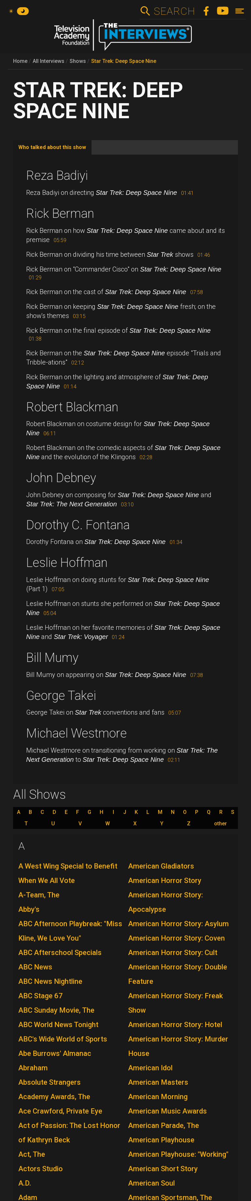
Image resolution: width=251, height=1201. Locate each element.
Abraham (33, 1068)
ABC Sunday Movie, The (56, 1010)
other (220, 823)
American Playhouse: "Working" (178, 1154)
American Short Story (163, 1169)
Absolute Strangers (49, 1082)
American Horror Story (164, 880)
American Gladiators (161, 866)
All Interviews (48, 61)
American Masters (158, 1082)
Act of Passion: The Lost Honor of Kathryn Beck (69, 1132)
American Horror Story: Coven (176, 938)
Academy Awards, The (54, 1097)
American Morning (158, 1097)
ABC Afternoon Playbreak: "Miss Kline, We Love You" (70, 931)
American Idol (150, 1068)
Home (20, 61)
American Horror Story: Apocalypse (165, 902)
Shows (78, 61)
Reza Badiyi (57, 175)
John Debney (61, 478)
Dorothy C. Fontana (78, 525)
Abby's (29, 909)
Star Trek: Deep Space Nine (123, 61)
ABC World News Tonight (58, 1025)
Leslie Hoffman (67, 562)
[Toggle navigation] (240, 11)
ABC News (35, 967)
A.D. (24, 1183)
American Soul (151, 1183)
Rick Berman (60, 213)
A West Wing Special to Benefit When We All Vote (67, 873)
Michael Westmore (76, 733)
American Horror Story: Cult (172, 952)
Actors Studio (40, 1169)
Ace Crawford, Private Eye (60, 1111)
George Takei (61, 695)
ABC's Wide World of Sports (62, 1039)
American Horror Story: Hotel (175, 1025)
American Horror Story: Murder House (178, 1046)
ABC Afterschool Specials (60, 952)
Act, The (31, 1154)
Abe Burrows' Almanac (54, 1053)
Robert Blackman (72, 407)
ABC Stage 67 (40, 996)
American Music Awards (167, 1111)
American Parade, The (163, 1125)
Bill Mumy (52, 657)
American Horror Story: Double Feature (177, 974)
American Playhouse (161, 1140)
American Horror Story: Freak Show (175, 1003)
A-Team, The (38, 895)
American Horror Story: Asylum (178, 924)
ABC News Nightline (50, 981)
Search (174, 11)
